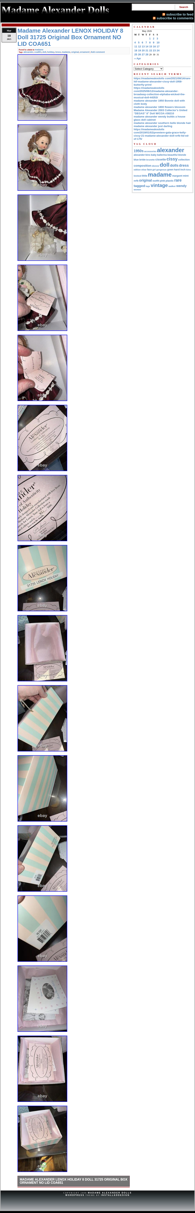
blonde (182, 155)
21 (146, 50)
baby (153, 155)
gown (170, 169)
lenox (58, 52)
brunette (150, 159)
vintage (159, 185)
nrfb (136, 180)
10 (158, 42)
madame (39, 49)
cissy (172, 159)
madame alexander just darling (153, 126)
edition (137, 169)
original (75, 52)
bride (142, 159)
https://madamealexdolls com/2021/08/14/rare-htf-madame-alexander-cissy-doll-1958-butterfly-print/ (162, 81)
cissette (160, 159)
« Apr (137, 58)
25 (135, 54)
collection (184, 159)
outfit (156, 180)
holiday (51, 52)
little (144, 175)
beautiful (172, 155)
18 (135, 50)
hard (177, 169)
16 (154, 46)
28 (146, 54)
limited (137, 175)
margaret (177, 175)
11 (135, 46)
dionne (155, 166)
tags (148, 186)
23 (154, 50)
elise (143, 169)
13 (143, 46)
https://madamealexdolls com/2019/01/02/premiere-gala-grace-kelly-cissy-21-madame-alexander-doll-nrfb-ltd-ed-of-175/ (161, 134)
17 (158, 46)
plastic (170, 180)
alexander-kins (142, 155)
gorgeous (161, 169)
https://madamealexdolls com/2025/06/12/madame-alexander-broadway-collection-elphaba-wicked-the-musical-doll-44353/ (159, 92)
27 (143, 54)
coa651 (38, 52)
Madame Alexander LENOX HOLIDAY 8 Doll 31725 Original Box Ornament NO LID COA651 (73, 1181)
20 (143, 50)
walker (172, 186)
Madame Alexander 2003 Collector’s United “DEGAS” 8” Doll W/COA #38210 (160, 112)
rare (178, 180)
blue (136, 159)
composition (142, 165)
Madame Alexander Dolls (110, 1192)
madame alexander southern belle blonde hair (162, 122)
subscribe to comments (175, 18)
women (137, 189)
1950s (139, 151)
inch (183, 169)
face (149, 169)
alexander (28, 52)
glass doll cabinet (145, 119)
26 (139, 54)
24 (158, 50)
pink (162, 180)
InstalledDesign (115, 1195)
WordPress (74, 1195)
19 (139, 50)
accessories (150, 151)
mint (185, 175)
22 (150, 50)
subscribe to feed (179, 14)
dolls (174, 165)
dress (184, 165)
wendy (181, 186)
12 (139, 46)
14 (146, 46)
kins (188, 169)
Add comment (98, 52)
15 (150, 46)
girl (154, 169)
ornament (84, 52)
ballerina (162, 155)
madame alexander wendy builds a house (159, 116)
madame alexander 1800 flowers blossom (159, 107)
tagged (139, 186)
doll (44, 52)
